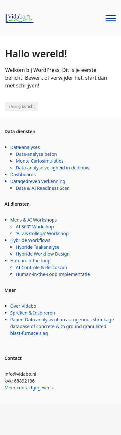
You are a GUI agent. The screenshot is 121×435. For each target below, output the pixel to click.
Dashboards (23, 174)
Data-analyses (25, 147)
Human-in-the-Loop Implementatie (53, 274)
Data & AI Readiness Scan (43, 188)
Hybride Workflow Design (43, 254)
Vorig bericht (23, 106)
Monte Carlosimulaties (40, 161)
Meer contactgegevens (29, 387)
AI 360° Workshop (35, 226)
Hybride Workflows (30, 240)
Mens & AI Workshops (33, 220)
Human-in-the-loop (30, 261)
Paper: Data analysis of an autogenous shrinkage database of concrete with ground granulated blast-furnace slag (62, 326)
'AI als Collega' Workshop (42, 233)
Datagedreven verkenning (38, 181)
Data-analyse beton (36, 154)
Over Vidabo (23, 306)
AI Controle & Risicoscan (41, 267)
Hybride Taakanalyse (37, 247)
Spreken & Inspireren (32, 313)
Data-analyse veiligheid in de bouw (53, 168)
